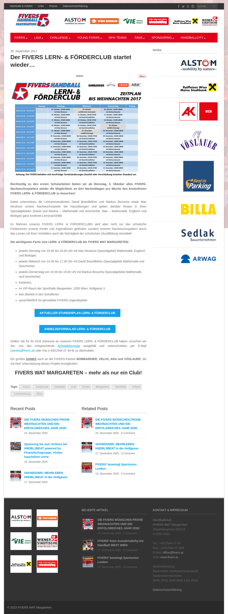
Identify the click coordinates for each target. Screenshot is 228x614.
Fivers (20, 37)
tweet (79, 76)
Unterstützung (22, 393)
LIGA (38, 37)
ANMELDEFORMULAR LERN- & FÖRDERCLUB (77, 329)
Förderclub (42, 386)
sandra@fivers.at (22, 350)
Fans (140, 37)
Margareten (102, 386)
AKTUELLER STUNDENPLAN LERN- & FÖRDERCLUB (77, 313)
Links (41, 6)
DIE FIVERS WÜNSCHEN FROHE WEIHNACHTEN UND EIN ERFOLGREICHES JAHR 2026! (47, 424)
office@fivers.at (173, 552)
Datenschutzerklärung (75, 6)
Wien (39, 393)
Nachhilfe (120, 386)
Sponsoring (163, 37)
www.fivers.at (169, 557)
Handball (60, 386)
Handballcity (193, 37)
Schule (136, 386)
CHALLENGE (60, 37)
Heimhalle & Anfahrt (21, 6)
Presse (53, 6)
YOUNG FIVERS (89, 37)
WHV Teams (118, 37)
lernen (86, 386)
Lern (73, 386)
